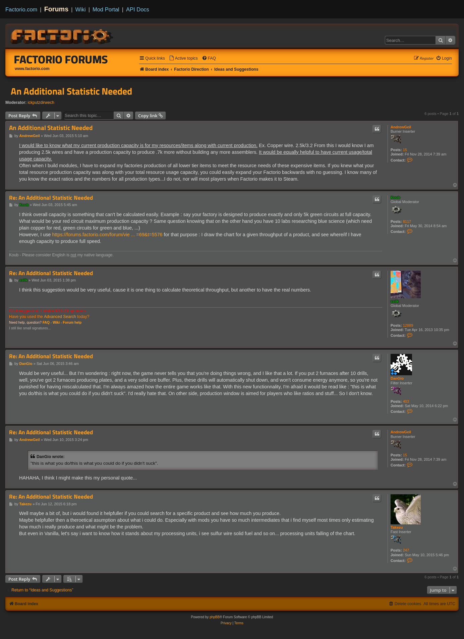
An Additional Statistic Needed (71, 91)
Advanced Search (60, 316)
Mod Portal (106, 9)
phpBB (215, 617)
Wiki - (57, 322)
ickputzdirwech (41, 102)
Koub (395, 197)
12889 (408, 325)
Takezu (397, 527)
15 (405, 150)
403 (406, 401)
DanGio (397, 378)
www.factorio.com (32, 68)
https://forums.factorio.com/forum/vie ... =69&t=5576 (107, 234)
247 (406, 550)
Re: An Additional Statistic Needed (51, 197)
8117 (407, 221)
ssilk (395, 301)
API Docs (137, 9)
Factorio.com (21, 9)
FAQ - (47, 322)
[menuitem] (183, 58)
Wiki (80, 9)
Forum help (72, 322)
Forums (56, 9)
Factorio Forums (61, 59)
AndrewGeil (401, 127)
